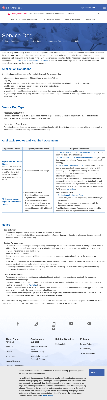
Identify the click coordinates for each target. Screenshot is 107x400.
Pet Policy (33, 285)
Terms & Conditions (87, 354)
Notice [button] (76, 41)
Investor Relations (13, 361)
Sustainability (60, 344)
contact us (71, 189)
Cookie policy (47, 396)
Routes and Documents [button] (57, 41)
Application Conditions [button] (10, 41)
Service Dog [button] (90, 19)
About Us (9, 347)
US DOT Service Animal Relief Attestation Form (75, 157)
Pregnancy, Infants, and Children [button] (24, 19)
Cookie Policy (85, 349)
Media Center (11, 357)
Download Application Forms (39, 347)
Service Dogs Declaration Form (70, 195)
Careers (9, 352)
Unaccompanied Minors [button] (51, 19)
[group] (16, 340)
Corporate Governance (14, 366)
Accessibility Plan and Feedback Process (39, 357)
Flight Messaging (37, 352)
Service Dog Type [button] (34, 41)
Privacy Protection (87, 344)
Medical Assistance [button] (72, 19)
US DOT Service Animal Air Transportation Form (75, 152)
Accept (94, 372)
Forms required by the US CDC (68, 165)
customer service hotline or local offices (32, 61)
